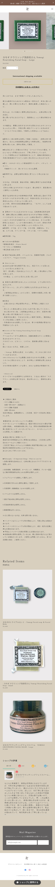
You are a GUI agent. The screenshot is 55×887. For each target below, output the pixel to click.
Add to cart (27, 81)
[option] (27, 30)
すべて (8, 766)
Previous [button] (3, 31)
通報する (17, 389)
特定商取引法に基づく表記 (32, 864)
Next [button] (51, 31)
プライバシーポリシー (15, 864)
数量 (4, 68)
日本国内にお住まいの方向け (28, 87)
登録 (43, 842)
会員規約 (44, 864)
